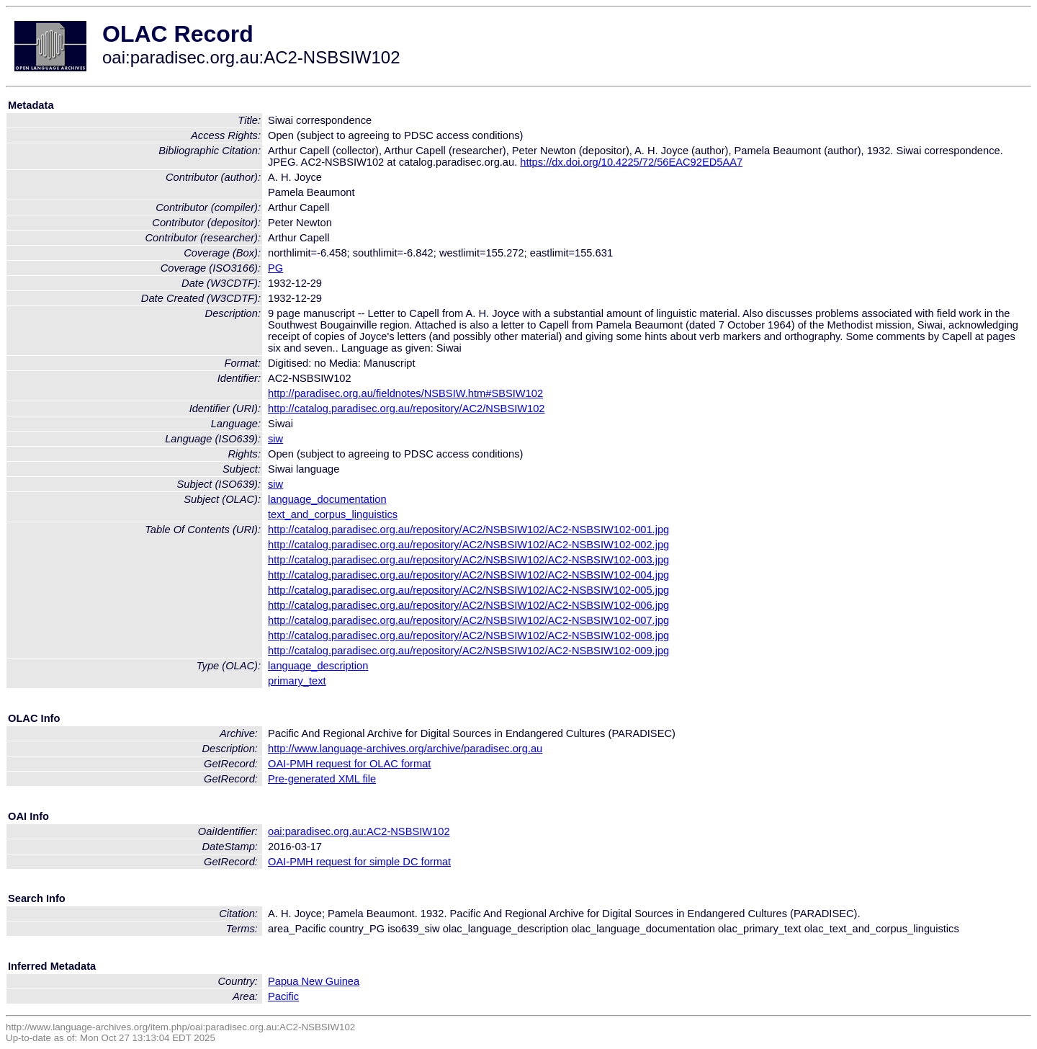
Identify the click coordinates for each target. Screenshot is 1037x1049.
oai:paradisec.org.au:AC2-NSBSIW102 (359, 831)
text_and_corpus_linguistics (333, 514)
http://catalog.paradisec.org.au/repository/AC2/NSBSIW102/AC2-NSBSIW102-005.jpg (468, 590)
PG (275, 268)
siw (275, 439)
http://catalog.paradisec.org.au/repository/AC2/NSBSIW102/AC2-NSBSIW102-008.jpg (468, 635)
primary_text (297, 681)
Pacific (283, 996)
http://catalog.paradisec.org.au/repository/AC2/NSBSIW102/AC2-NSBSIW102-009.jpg (468, 650)
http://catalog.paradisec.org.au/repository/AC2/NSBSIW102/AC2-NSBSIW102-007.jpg (468, 620)
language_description (318, 665)
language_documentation (327, 499)
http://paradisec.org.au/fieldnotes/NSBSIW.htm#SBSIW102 (405, 393)
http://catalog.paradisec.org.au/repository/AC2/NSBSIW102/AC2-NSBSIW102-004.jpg (468, 575)
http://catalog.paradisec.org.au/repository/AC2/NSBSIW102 (406, 408)
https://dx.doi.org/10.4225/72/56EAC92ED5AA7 (631, 162)
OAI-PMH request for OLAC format (349, 763)
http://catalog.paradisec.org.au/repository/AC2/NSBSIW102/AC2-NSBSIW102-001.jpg (468, 529)
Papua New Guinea (313, 981)
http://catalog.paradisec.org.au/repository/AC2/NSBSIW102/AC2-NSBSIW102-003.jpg (468, 560)
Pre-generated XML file (322, 779)
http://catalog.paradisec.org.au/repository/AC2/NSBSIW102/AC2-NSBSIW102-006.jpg (468, 605)
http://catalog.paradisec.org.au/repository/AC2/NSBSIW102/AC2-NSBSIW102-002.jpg (468, 544)
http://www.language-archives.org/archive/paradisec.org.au (405, 748)
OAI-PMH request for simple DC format (359, 861)
